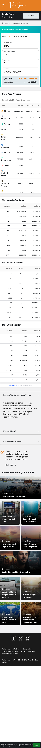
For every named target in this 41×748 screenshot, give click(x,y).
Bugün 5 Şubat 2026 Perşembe (30, 545)
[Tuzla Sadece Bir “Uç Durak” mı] (10, 538)
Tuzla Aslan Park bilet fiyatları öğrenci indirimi (30, 620)
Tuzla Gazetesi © (9, 660)
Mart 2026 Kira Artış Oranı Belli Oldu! (8, 519)
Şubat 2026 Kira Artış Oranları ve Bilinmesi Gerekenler (9, 596)
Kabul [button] (36, 745)
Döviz (4, 36)
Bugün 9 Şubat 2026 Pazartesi (29, 520)
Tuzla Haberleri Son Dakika (13, 496)
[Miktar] (20, 62)
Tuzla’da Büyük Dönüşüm (29, 596)
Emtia (15, 36)
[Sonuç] (20, 70)
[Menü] (4, 5)
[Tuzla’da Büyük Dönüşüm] (31, 588)
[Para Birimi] (20, 44)
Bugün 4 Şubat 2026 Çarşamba (16, 572)
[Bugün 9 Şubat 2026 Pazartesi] (31, 513)
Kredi (20, 36)
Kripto (9, 36)
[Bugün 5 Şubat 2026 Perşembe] (31, 538)
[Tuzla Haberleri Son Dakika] (20, 487)
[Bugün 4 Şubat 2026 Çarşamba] (20, 563)
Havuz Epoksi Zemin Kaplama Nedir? (9, 620)
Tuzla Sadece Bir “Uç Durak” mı (9, 545)
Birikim (25, 36)
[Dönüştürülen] (20, 53)
